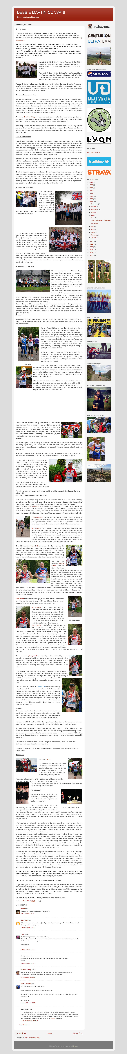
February (94, 235)
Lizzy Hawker (36, 625)
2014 (91, 199)
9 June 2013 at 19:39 (27, 963)
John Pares (35, 528)
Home (49, 1033)
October (94, 207)
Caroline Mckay (26, 970)
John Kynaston (26, 983)
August (93, 212)
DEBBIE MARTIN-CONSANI (41, 12)
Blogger (74, 1046)
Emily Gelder (33, 656)
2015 (91, 196)
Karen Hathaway (37, 517)
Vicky (22, 934)
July (92, 215)
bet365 (53, 1018)
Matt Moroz (20, 599)
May (92, 226)
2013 (91, 201)
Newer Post (21, 1033)
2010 (91, 247)
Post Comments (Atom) (32, 1037)
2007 (91, 255)
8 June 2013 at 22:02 (27, 949)
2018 (91, 187)
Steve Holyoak (35, 546)
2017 (91, 190)
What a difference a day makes (101, 220)
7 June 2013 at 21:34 (27, 927)
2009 (91, 249)
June (93, 218)
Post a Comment (24, 1025)
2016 (91, 193)
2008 (91, 252)
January (94, 238)
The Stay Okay (29, 117)
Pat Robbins (37, 607)
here (48, 759)
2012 (91, 241)
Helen (23, 908)
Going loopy (95, 223)
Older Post (78, 1033)
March (93, 232)
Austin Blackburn (33, 506)
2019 (91, 185)
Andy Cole (24, 920)
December (94, 204)
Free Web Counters (93, 153)
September (95, 209)
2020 (91, 182)
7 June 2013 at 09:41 (27, 914)
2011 (91, 244)
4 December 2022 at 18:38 (29, 1021)
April (93, 229)
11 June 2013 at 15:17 (28, 977)
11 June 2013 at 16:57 (28, 1003)
